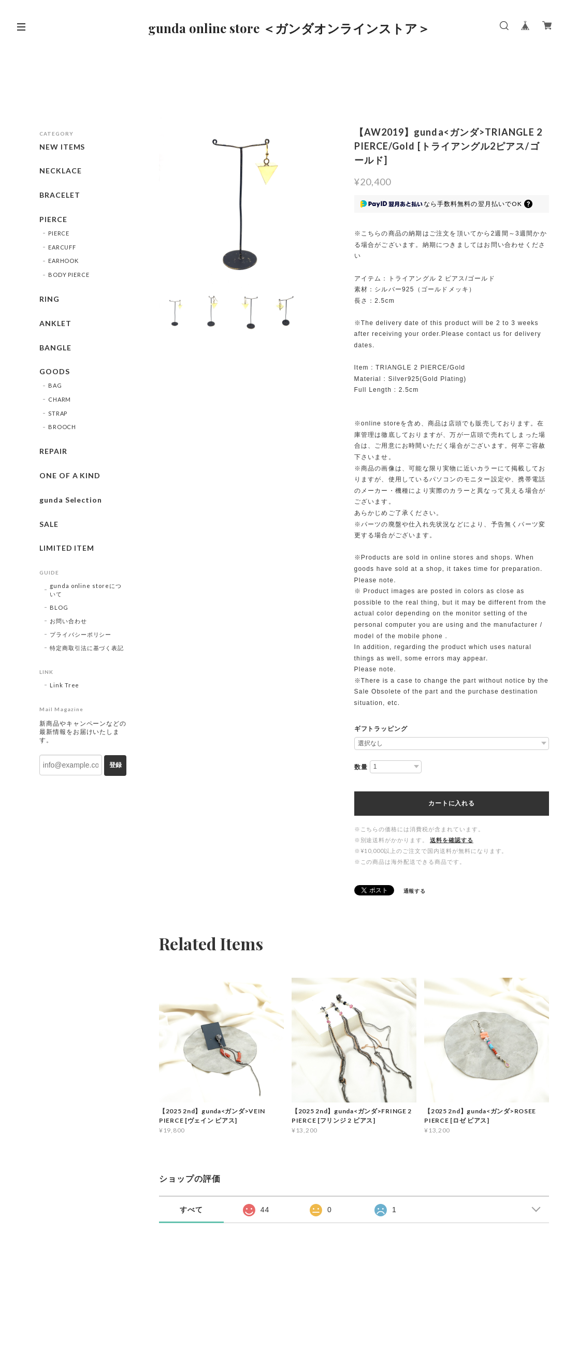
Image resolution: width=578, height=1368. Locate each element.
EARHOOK (63, 260)
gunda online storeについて (86, 589)
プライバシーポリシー (81, 634)
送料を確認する (451, 839)
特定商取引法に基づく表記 (87, 647)
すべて (191, 1209)
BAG (55, 385)
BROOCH (62, 426)
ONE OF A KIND (69, 476)
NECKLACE (60, 171)
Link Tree (65, 685)
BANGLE (55, 348)
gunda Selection (70, 500)
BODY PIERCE (69, 274)
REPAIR (53, 451)
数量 (361, 767)
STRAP (58, 413)
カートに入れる (451, 803)
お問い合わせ (68, 620)
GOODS (54, 371)
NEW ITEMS (62, 147)
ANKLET (55, 323)
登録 (115, 765)
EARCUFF (62, 247)
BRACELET (59, 195)
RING (49, 299)
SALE (49, 524)
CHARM (59, 399)
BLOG (59, 607)
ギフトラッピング (381, 728)
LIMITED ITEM (67, 548)
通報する (414, 891)
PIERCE (53, 219)
